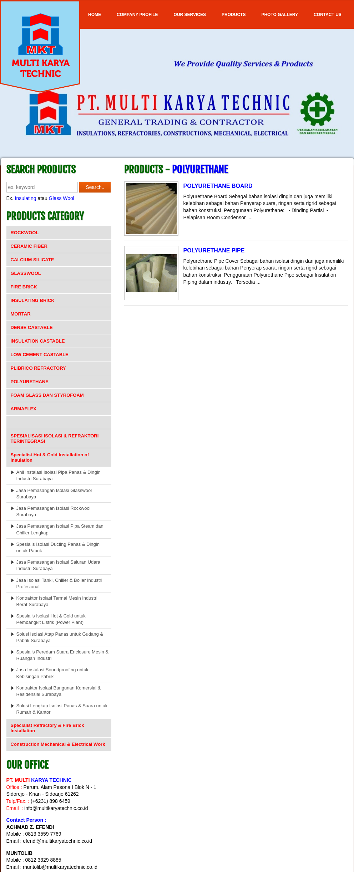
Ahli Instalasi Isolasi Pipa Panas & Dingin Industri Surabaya (58, 475)
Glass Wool (61, 198)
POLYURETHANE (30, 381)
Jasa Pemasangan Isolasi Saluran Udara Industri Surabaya (58, 565)
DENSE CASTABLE (32, 327)
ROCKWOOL (25, 232)
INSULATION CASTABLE (38, 341)
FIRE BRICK (24, 286)
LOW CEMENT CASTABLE (40, 354)
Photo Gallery (279, 14)
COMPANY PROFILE (137, 14)
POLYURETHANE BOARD (218, 186)
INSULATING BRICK (33, 300)
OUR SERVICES (190, 14)
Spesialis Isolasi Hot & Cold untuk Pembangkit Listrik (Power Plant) (51, 619)
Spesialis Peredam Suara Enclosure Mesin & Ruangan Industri (62, 655)
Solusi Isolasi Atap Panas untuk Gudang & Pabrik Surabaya (59, 637)
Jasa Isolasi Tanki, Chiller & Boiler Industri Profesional (59, 583)
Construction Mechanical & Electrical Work (58, 744)
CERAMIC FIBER (29, 246)
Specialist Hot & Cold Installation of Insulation (50, 457)
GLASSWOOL (26, 273)
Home (94, 14)
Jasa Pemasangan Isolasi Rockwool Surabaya (53, 511)
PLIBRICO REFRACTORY (38, 368)
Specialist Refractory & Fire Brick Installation (47, 728)
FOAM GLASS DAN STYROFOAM (47, 395)
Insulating (25, 198)
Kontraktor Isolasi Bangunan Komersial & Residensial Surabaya (58, 691)
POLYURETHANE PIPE (214, 250)
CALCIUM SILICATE (32, 259)
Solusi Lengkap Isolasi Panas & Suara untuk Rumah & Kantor (62, 709)
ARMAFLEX (23, 408)
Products (234, 14)
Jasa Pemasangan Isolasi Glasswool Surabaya (54, 493)
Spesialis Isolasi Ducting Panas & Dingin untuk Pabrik (58, 547)
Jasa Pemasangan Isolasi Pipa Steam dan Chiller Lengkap (59, 529)
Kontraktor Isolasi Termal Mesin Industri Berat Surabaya (56, 601)
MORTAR (21, 314)
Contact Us (328, 14)
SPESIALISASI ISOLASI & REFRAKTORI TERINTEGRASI (55, 438)
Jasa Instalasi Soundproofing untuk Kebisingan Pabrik (52, 673)
